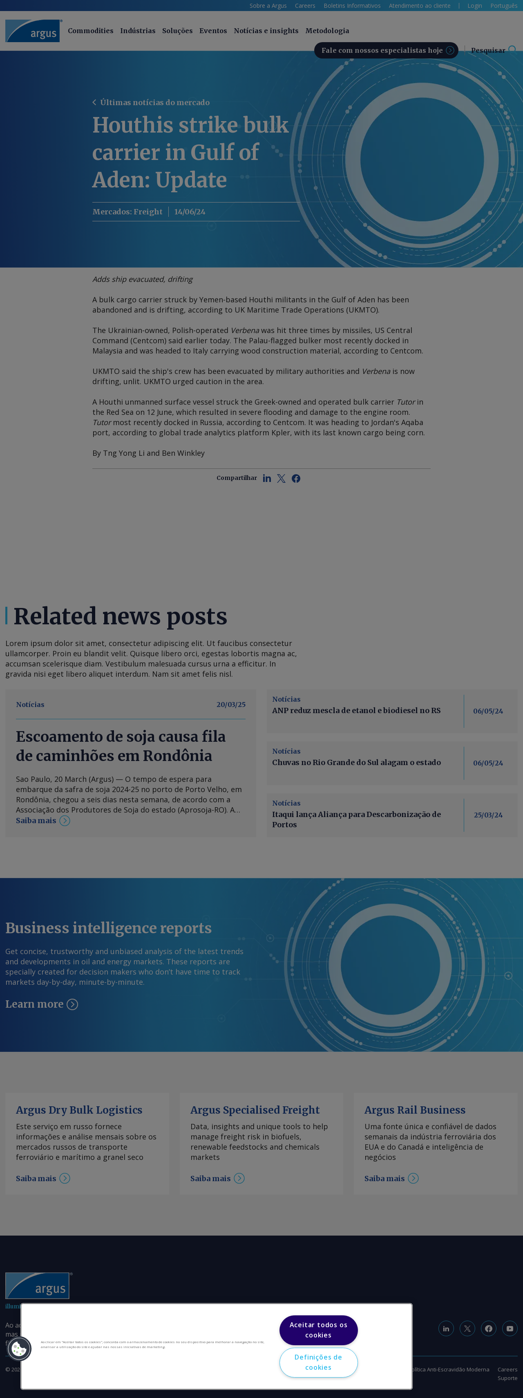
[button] (19, 1349)
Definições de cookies (318, 1362)
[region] (216, 1346)
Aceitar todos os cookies (319, 1330)
